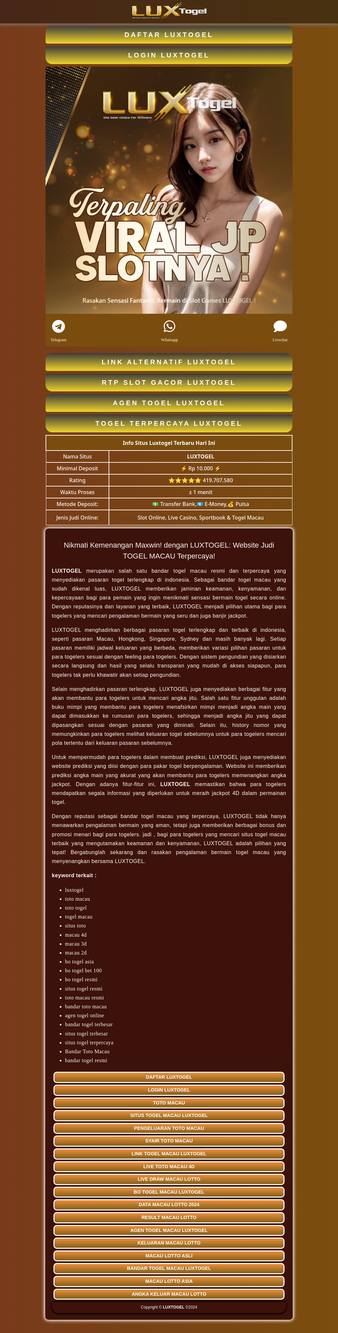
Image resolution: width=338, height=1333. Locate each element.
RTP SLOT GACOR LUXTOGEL (169, 382)
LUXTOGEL (201, 456)
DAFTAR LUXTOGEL (169, 34)
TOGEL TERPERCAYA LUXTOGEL (169, 423)
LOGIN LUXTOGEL (169, 55)
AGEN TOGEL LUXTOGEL (169, 403)
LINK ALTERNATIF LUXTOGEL (169, 362)
